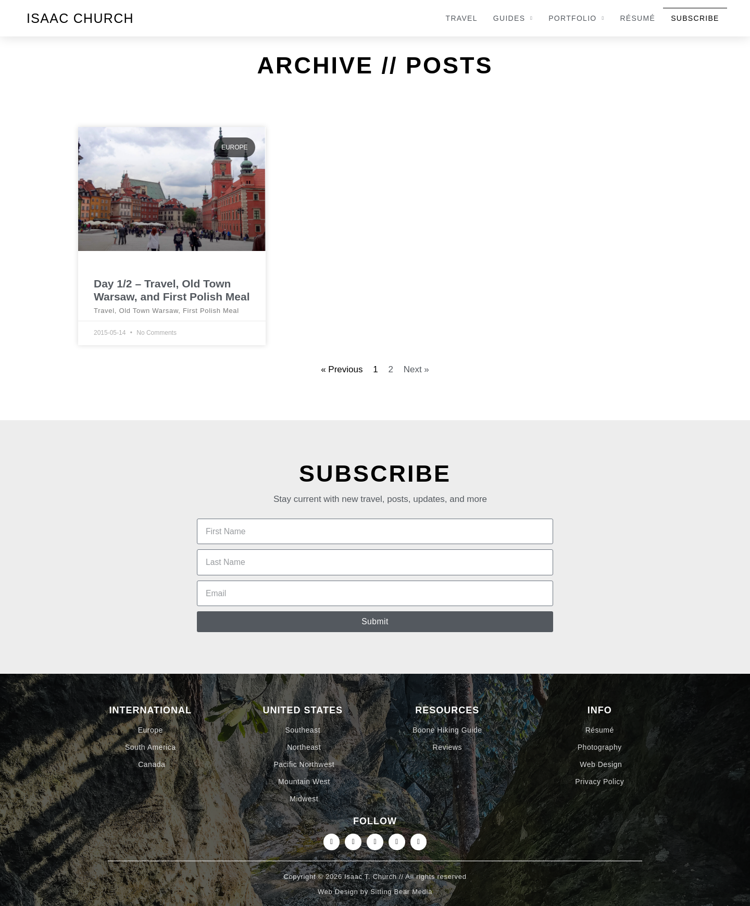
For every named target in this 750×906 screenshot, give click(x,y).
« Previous (341, 369)
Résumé (637, 18)
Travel (462, 18)
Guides (513, 18)
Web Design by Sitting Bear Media (375, 900)
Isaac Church (80, 18)
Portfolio (576, 18)
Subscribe (695, 18)
